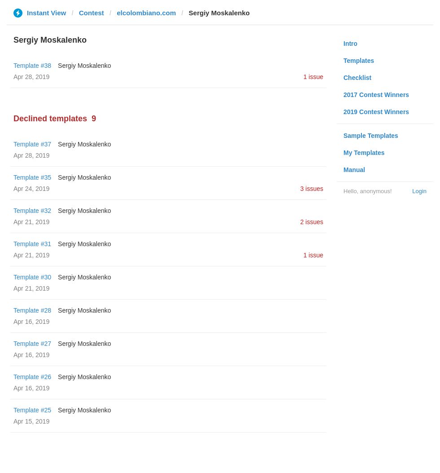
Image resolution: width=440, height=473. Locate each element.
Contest (91, 13)
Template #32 (32, 210)
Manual (354, 169)
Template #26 (32, 376)
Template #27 (32, 343)
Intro (350, 43)
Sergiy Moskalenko (84, 65)
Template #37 (32, 144)
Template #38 (32, 65)
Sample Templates (370, 135)
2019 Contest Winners (376, 111)
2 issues (311, 221)
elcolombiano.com (146, 13)
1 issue (313, 76)
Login (419, 191)
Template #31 (32, 244)
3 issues (311, 188)
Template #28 (32, 310)
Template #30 (32, 277)
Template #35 (32, 177)
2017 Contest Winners (376, 94)
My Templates (364, 152)
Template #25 (32, 410)
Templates (358, 60)
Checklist (357, 77)
